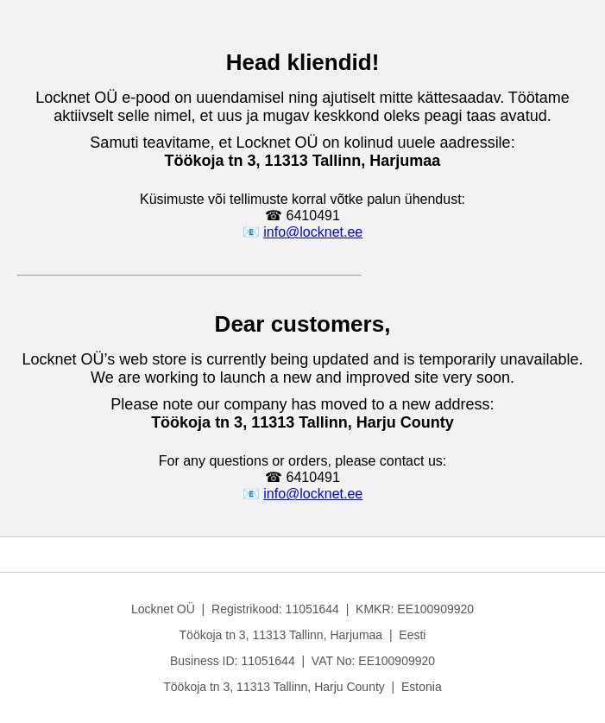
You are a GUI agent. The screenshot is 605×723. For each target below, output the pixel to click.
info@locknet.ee (312, 232)
